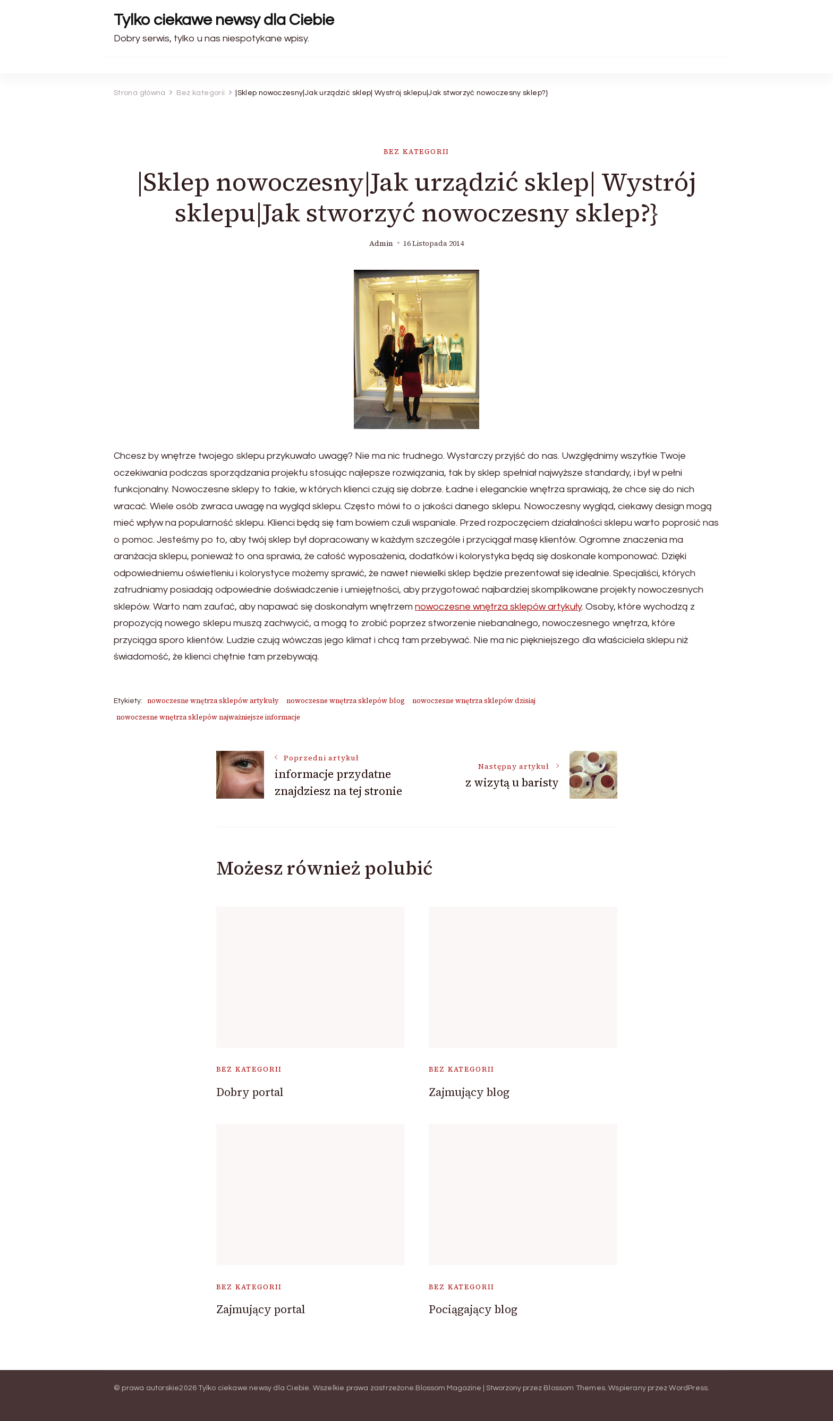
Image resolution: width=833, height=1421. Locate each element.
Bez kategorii (417, 151)
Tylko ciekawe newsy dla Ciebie (224, 20)
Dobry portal (250, 1092)
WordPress (688, 1388)
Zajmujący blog (469, 1092)
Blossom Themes (574, 1388)
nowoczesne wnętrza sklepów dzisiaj (474, 700)
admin (381, 243)
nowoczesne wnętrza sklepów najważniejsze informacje (208, 717)
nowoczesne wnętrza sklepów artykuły (498, 607)
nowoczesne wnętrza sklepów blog (345, 700)
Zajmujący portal (260, 1309)
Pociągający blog (473, 1309)
